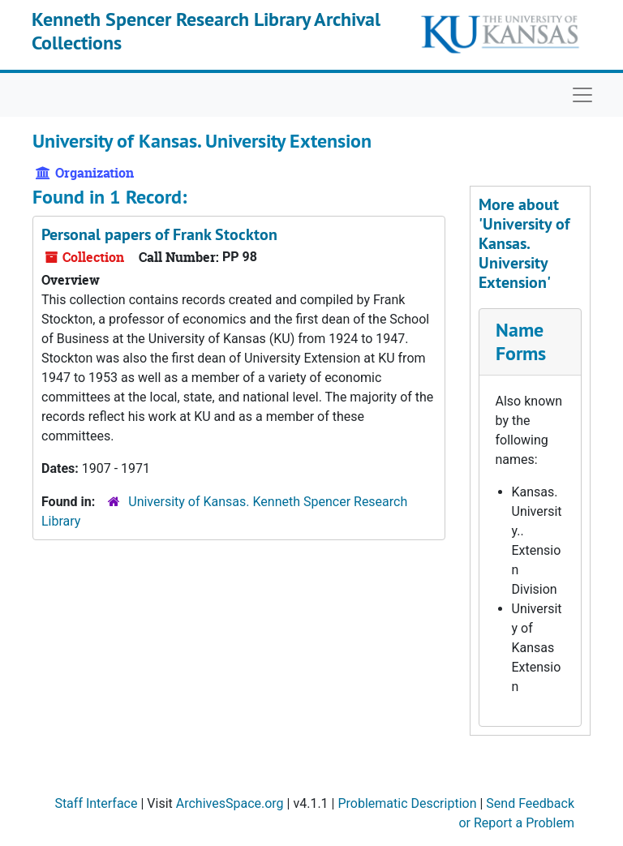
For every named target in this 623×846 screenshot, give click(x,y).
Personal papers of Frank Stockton (159, 234)
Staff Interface (95, 803)
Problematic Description (406, 803)
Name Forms (521, 341)
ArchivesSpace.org (230, 803)
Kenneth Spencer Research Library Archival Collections (206, 30)
